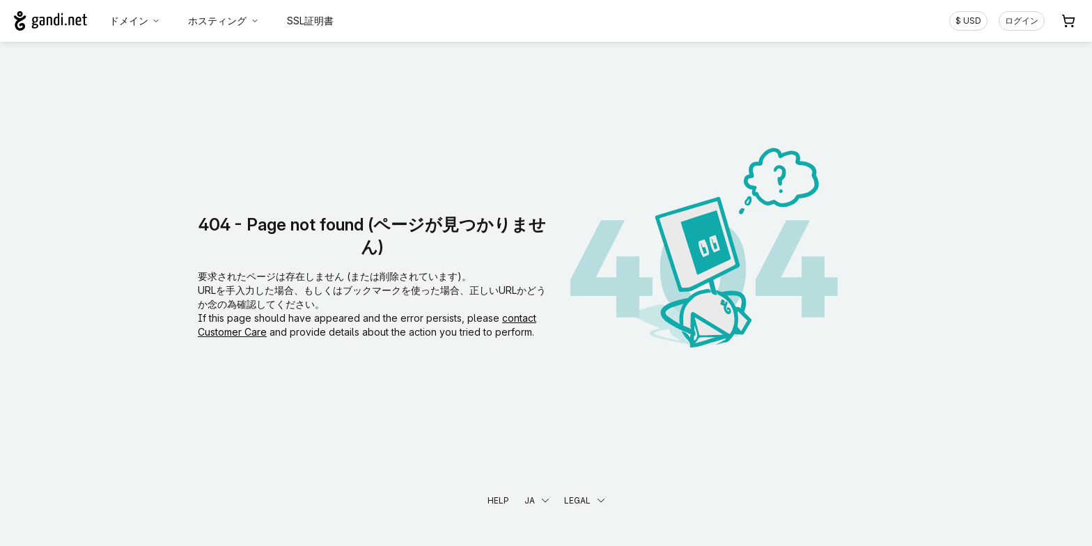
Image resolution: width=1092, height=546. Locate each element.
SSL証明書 (310, 20)
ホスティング (223, 20)
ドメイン (135, 20)
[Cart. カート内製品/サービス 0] (1068, 20)
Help (498, 500)
